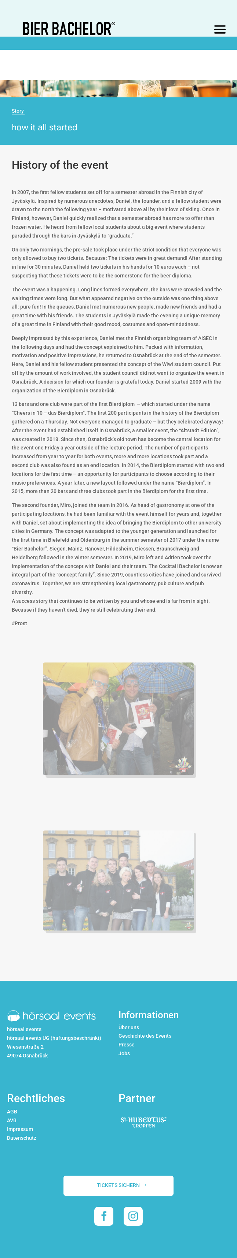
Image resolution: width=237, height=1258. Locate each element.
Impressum (20, 1129)
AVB (12, 1120)
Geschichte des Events (144, 1036)
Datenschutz (21, 1138)
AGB (12, 1112)
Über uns (128, 1027)
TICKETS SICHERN (118, 1185)
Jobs (124, 1053)
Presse (126, 1045)
